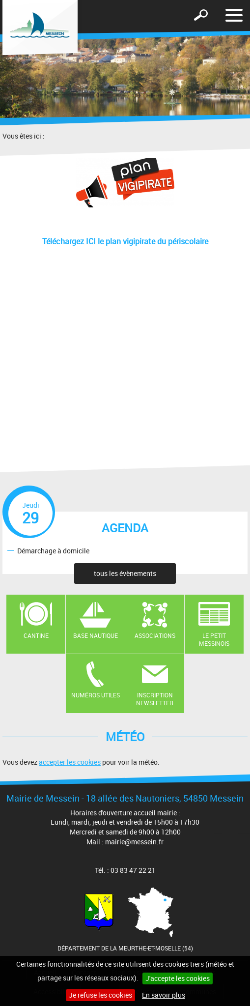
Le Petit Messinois (214, 640)
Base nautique (95, 635)
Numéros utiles (95, 695)
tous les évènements (125, 573)
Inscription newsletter (154, 699)
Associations (155, 635)
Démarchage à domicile (53, 550)
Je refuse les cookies (100, 995)
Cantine (36, 635)
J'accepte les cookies (177, 978)
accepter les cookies (70, 762)
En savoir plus (163, 995)
